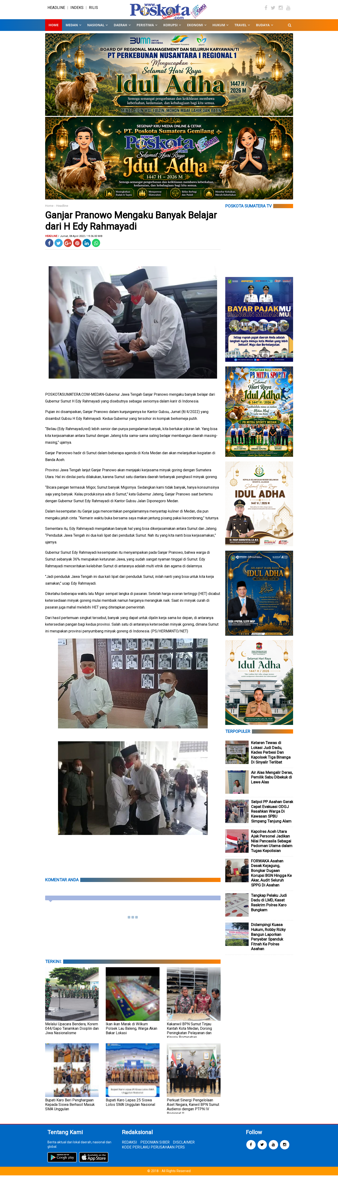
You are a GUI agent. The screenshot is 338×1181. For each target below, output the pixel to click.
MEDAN (71, 30)
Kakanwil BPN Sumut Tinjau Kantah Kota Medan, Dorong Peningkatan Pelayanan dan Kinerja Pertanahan (189, 1036)
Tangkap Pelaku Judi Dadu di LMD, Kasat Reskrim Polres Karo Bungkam (269, 908)
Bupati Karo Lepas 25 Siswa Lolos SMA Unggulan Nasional (130, 1107)
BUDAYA (262, 30)
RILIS (93, 10)
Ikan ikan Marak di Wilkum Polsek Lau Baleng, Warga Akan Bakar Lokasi (131, 1034)
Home (54, 30)
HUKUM (218, 30)
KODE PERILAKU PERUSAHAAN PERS (153, 1153)
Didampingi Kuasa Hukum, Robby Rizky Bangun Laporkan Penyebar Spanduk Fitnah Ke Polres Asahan (268, 942)
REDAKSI (129, 1148)
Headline (62, 211)
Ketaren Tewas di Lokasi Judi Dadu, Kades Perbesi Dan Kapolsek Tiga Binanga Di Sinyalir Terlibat (271, 758)
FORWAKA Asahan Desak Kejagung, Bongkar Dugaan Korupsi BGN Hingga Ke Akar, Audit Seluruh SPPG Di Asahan (271, 878)
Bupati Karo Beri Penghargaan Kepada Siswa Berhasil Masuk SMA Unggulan (70, 1110)
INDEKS (77, 10)
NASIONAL (95, 30)
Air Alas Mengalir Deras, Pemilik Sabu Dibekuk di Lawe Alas (272, 782)
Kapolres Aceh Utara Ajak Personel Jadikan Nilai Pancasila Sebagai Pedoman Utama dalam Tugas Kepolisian (271, 846)
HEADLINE (56, 10)
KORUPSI (170, 30)
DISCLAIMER (184, 1148)
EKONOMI (195, 30)
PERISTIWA (145, 30)
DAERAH (120, 30)
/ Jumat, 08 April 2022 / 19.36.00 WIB (80, 241)
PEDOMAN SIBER (155, 1148)
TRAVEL (240, 30)
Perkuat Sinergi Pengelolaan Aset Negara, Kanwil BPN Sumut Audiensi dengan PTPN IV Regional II (193, 1112)
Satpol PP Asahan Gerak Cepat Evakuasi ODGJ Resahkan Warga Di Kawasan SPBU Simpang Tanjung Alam (272, 817)
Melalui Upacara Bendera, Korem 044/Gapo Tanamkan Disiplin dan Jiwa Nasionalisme (72, 1034)
